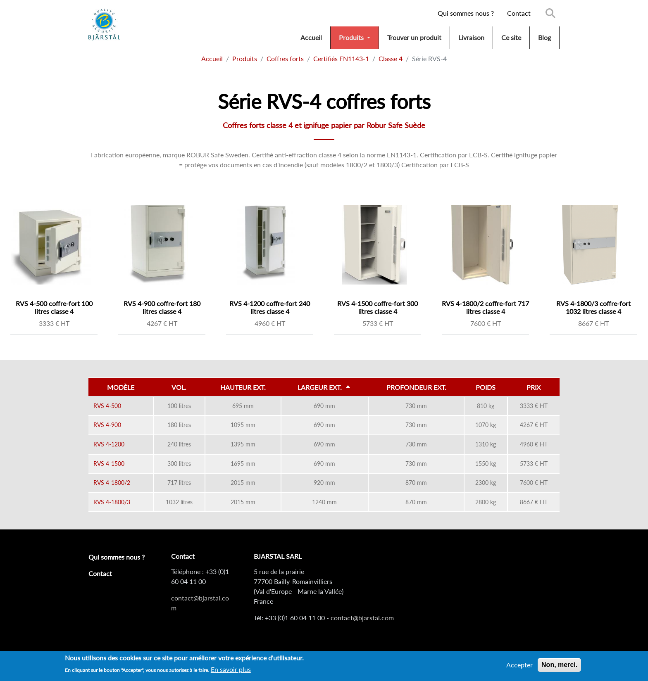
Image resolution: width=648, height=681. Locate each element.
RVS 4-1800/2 (111, 482)
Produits (352, 37)
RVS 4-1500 (108, 463)
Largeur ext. (330, 387)
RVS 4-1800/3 (111, 501)
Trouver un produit (414, 37)
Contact (519, 13)
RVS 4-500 (107, 405)
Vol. (179, 387)
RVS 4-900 (107, 424)
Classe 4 (391, 58)
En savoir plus (231, 672)
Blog (544, 37)
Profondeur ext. (416, 387)
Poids (486, 387)
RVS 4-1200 (108, 444)
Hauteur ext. (243, 387)
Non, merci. (559, 666)
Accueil (311, 37)
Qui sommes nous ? (466, 13)
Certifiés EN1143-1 (341, 58)
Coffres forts (285, 58)
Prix (533, 387)
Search (550, 13)
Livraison (471, 37)
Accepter (519, 667)
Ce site (511, 37)
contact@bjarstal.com (362, 618)
